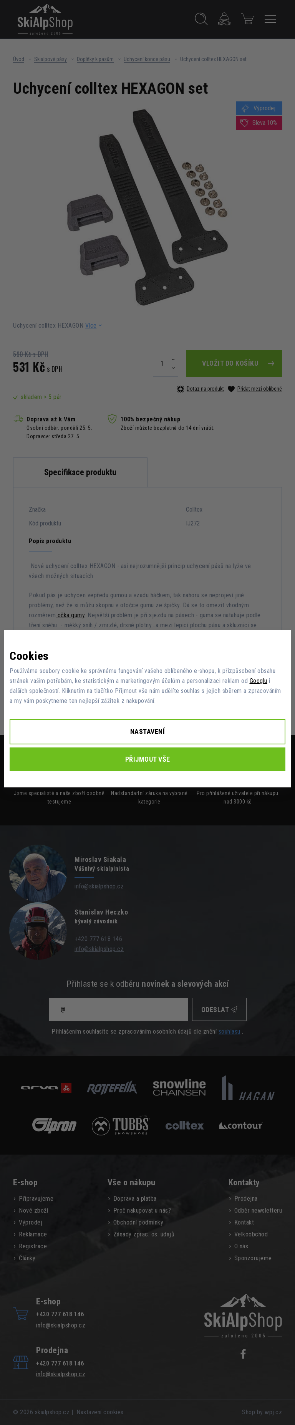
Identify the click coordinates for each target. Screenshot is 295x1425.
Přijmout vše (147, 759)
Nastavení (147, 731)
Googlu (258, 680)
